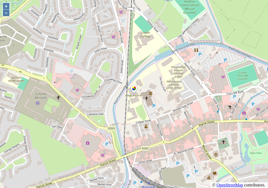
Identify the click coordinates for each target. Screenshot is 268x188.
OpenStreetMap (229, 185)
